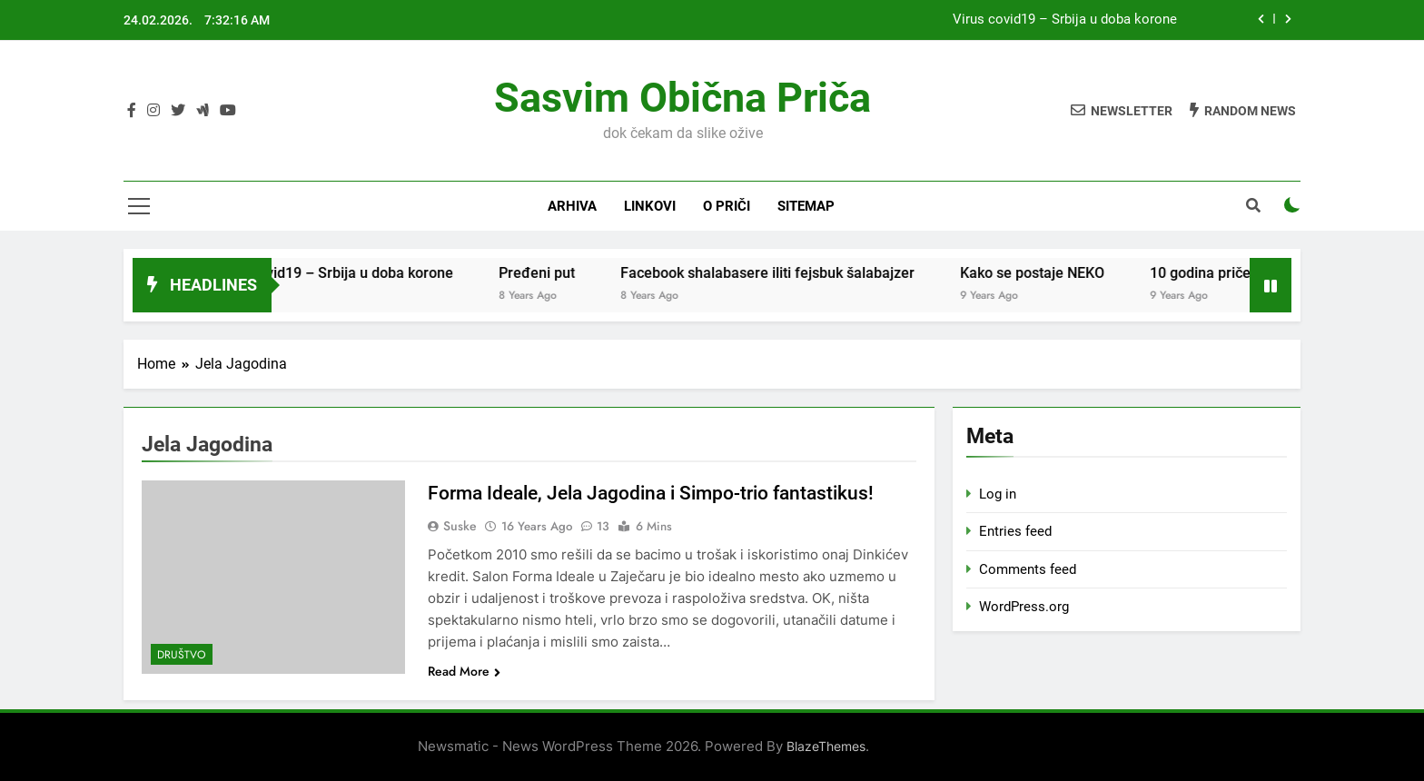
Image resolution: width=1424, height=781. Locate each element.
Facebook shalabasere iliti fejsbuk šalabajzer (842, 273)
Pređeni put (611, 273)
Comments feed (1027, 569)
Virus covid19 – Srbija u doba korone (1065, 20)
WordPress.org (1024, 606)
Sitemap (806, 206)
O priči (726, 206)
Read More (464, 671)
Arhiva (572, 206)
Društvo (181, 655)
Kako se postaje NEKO (1106, 273)
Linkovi (650, 206)
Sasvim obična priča (682, 98)
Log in (997, 494)
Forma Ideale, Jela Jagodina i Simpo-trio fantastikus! (662, 492)
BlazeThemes (825, 746)
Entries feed (1015, 531)
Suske (460, 526)
